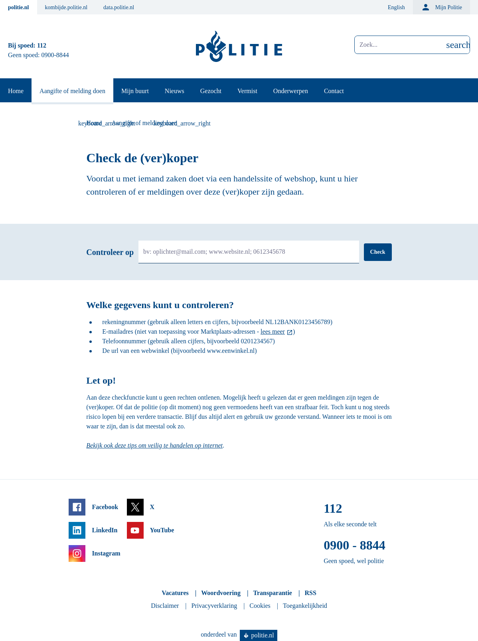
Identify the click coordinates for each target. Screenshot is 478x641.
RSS (310, 592)
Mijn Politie (441, 7)
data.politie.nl (118, 7)
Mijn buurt (135, 91)
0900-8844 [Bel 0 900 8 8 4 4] (55, 55)
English (396, 7)
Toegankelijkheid (305, 605)
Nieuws (174, 91)
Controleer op (110, 252)
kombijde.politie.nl (66, 7)
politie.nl (18, 7)
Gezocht (210, 91)
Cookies (259, 605)
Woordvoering (221, 592)
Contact (334, 91)
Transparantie (272, 592)
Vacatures (175, 592)
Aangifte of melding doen (72, 91)
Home (16, 91)
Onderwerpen (290, 91)
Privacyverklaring (214, 605)
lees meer (273, 331)
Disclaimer (165, 605)
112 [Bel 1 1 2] (41, 45)
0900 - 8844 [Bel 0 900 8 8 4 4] (354, 545)
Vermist (247, 91)
